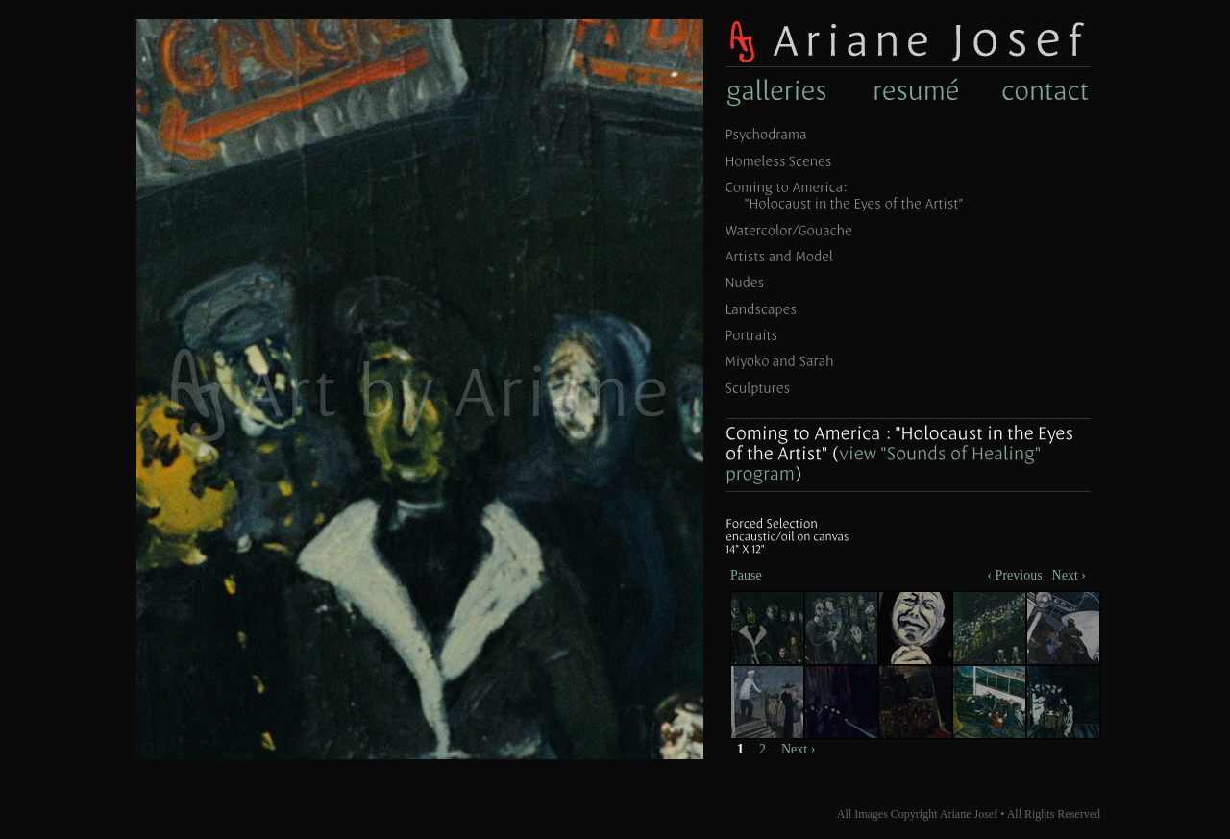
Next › (798, 749)
